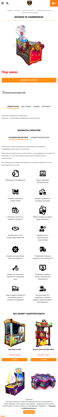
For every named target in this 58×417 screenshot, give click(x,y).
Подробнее (14, 359)
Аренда (36, 106)
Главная (9, 10)
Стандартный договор (39, 137)
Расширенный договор (18, 137)
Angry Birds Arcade (14, 349)
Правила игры (13, 106)
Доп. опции (26, 106)
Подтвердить (29, 412)
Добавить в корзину (29, 80)
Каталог (17, 10)
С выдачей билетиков (43, 10)
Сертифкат (46, 106)
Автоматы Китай (28, 10)
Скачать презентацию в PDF (14, 92)
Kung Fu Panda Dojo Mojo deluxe (43, 349)
